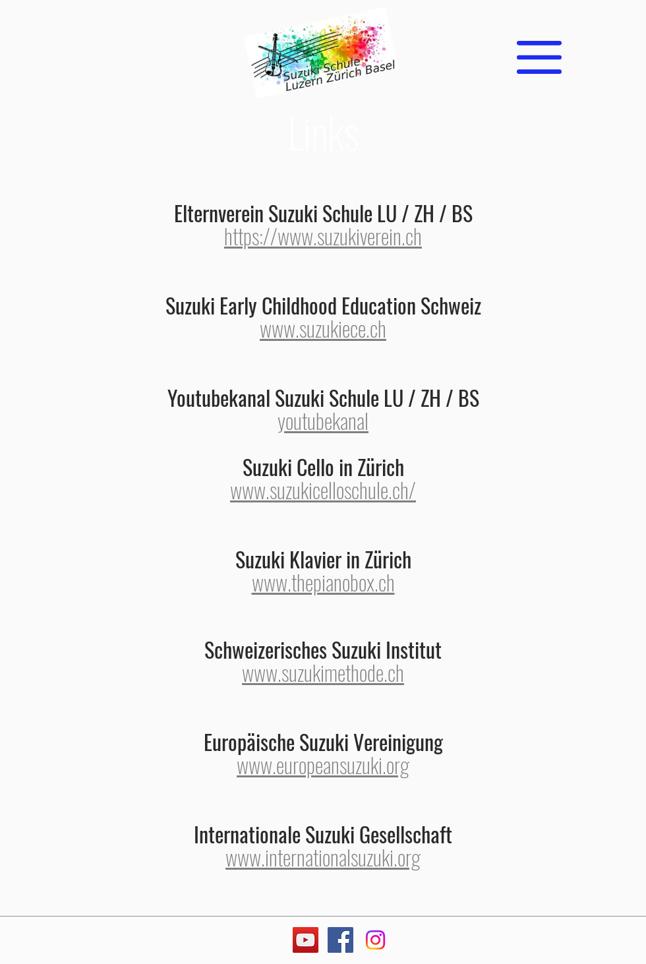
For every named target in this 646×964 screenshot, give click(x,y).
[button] (539, 57)
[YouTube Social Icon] (305, 940)
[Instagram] (375, 940)
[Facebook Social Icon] (340, 940)
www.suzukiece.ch (323, 328)
